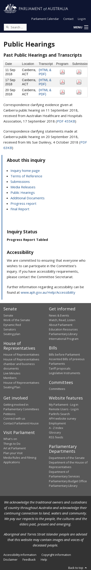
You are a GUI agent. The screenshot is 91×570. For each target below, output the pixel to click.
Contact (68, 19)
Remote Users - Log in (64, 409)
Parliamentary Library (63, 334)
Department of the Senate (67, 458)
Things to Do (11, 444)
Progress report (23, 203)
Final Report (19, 209)
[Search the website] (15, 27)
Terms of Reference (26, 176)
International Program (63, 339)
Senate (8, 315)
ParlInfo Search (59, 414)
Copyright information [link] (56, 555)
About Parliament (60, 325)
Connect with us (14, 418)
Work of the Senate (16, 320)
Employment (57, 423)
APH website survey (62, 418)
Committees (57, 389)
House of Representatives (21, 354)
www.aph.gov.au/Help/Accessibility (48, 292)
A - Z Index (56, 428)
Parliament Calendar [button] (45, 19)
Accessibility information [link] (19, 555)
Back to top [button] (78, 568)
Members (10, 378)
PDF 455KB (66, 121)
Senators (9, 329)
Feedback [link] (29, 559)
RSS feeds (56, 437)
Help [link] (44, 559)
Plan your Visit (13, 453)
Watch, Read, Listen (62, 320)
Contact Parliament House (21, 423)
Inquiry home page (25, 170)
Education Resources (63, 329)
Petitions (9, 414)
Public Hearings (22, 192)
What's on (10, 439)
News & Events (59, 315)
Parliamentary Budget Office (68, 481)
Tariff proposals (60, 368)
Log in (82, 19)
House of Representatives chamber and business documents (21, 364)
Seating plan (11, 334)
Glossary (55, 432)
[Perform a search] (7, 27)
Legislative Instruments (64, 373)
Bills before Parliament (64, 354)
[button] (81, 27)
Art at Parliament (14, 448)
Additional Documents (27, 198)
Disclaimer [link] (10, 559)
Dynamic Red (12, 325)
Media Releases (22, 187)
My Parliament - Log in (63, 404)
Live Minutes (11, 373)
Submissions (20, 181)
